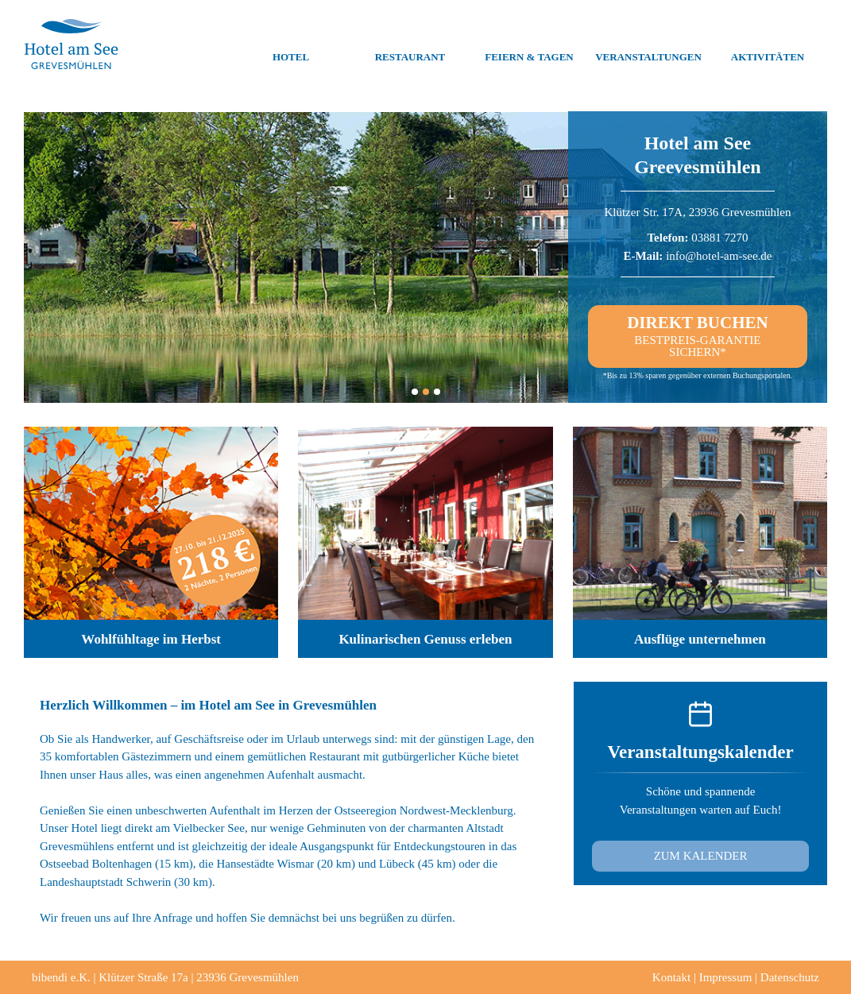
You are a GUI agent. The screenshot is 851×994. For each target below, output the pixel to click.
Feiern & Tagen (529, 44)
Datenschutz (789, 977)
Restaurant (410, 44)
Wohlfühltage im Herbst (151, 639)
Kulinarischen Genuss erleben (425, 639)
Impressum (725, 977)
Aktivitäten (767, 44)
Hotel (291, 44)
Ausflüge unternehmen (700, 639)
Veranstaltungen (648, 44)
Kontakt (671, 977)
